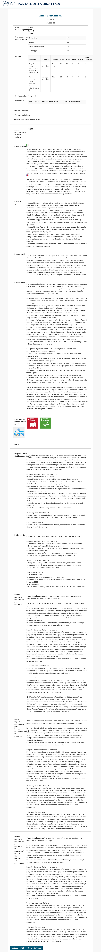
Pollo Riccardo (32, 78)
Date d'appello (22, 111)
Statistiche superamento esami (28, 119)
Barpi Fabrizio (34, 64)
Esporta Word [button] (34, 948)
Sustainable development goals (18, 421)
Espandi (32, 96)
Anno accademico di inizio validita (18, 133)
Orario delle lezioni (23, 115)
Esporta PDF (18, 948)
